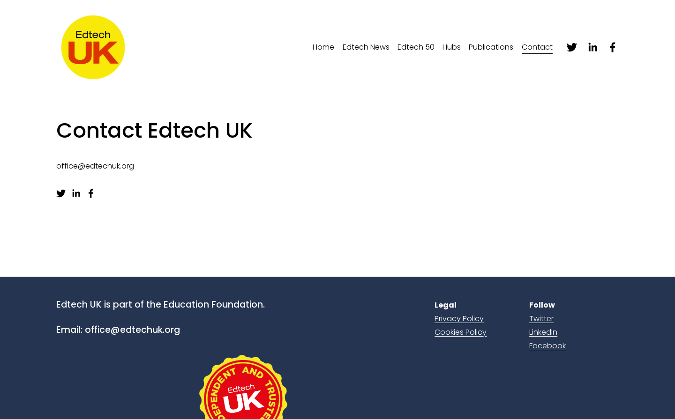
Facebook (547, 345)
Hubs (451, 47)
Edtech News (366, 47)
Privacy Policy (459, 318)
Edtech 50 (416, 47)
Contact (537, 47)
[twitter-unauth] (572, 47)
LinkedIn (543, 332)
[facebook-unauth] (613, 47)
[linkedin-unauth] (592, 47)
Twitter (541, 318)
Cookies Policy (461, 332)
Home (323, 47)
